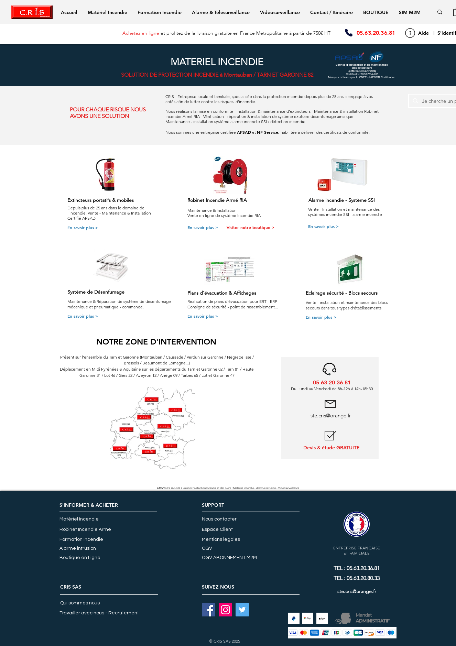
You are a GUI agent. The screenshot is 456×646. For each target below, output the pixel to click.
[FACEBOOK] (208, 609)
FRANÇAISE (369, 548)
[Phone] (349, 33)
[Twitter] (242, 609)
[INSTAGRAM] (225, 609)
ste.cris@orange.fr (331, 415)
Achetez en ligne (140, 33)
